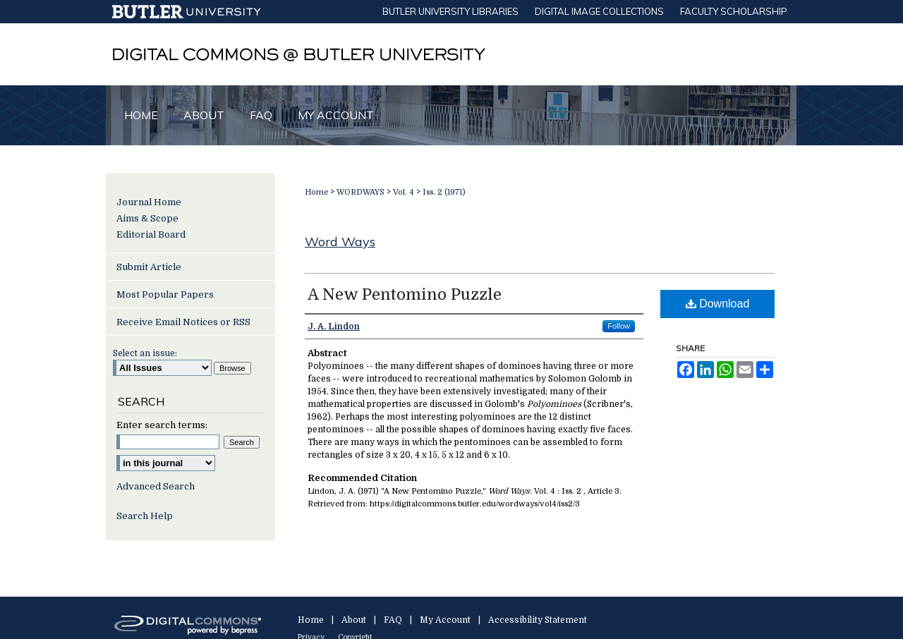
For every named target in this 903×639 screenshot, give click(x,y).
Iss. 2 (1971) (444, 192)
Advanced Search (155, 486)
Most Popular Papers (165, 294)
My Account (445, 620)
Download (718, 304)
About (353, 620)
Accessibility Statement (537, 620)
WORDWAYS (360, 192)
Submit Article (148, 267)
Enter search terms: (161, 425)
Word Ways (340, 241)
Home (316, 192)
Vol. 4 (403, 192)
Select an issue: (145, 353)
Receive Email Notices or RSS (183, 322)
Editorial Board (151, 234)
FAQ (393, 620)
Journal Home (148, 202)
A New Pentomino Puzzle (405, 294)
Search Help (144, 516)
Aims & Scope (147, 218)
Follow (618, 326)
